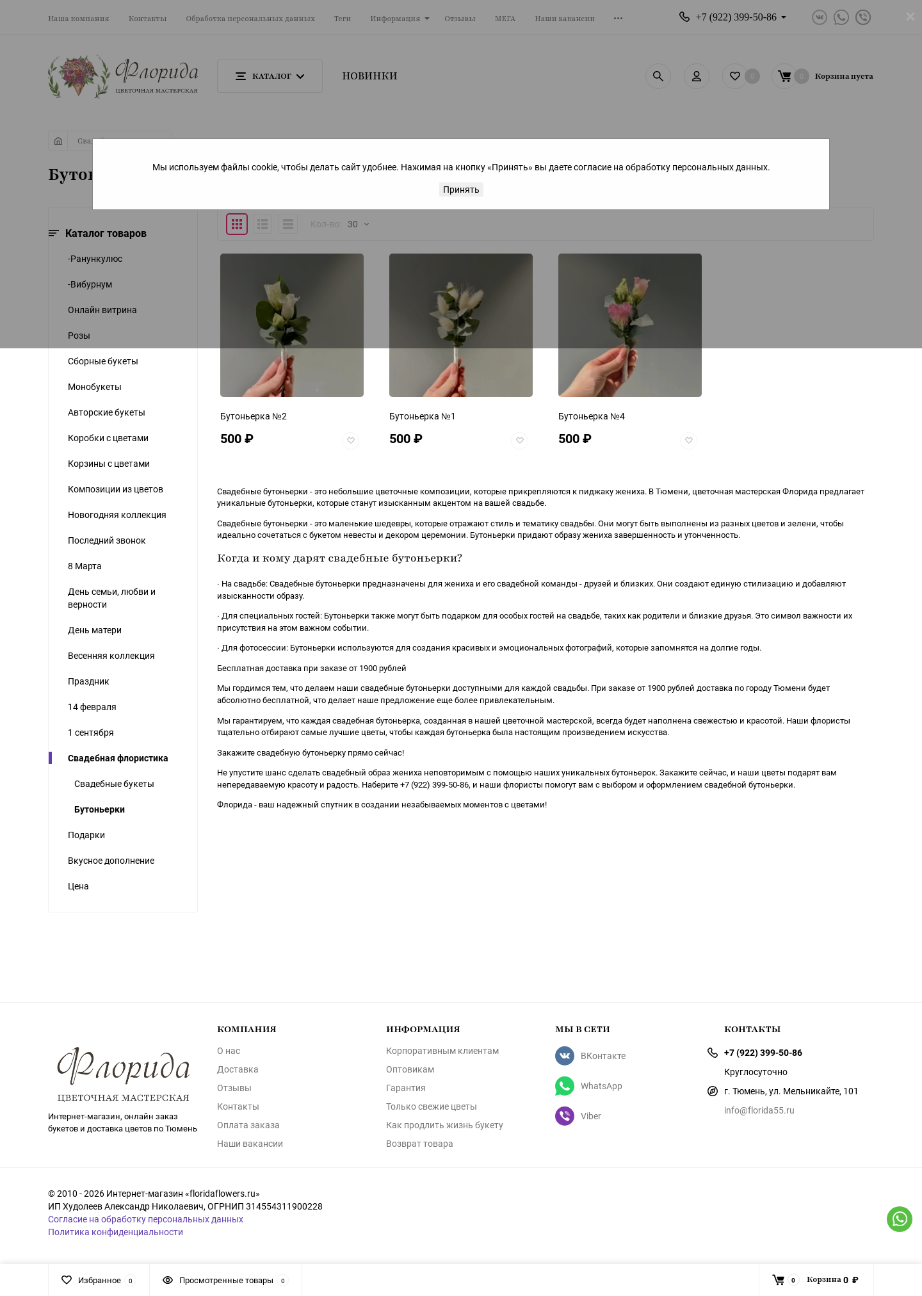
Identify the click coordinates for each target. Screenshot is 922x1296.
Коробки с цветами (108, 438)
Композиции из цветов (115, 489)
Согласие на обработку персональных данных (145, 1219)
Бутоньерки (99, 809)
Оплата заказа (248, 1125)
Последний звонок (107, 540)
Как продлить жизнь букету (444, 1125)
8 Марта (85, 566)
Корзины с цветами (109, 463)
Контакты (238, 1106)
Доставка (238, 1069)
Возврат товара (419, 1143)
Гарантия (406, 1087)
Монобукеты (95, 386)
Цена (78, 886)
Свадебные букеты (114, 783)
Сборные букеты (103, 361)
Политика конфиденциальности (115, 1232)
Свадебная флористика (118, 758)
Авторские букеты (106, 412)
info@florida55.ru (759, 1110)
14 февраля (92, 707)
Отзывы (234, 1087)
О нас (228, 1050)
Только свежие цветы (431, 1106)
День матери (95, 630)
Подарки (86, 835)
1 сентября (91, 732)
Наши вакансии (250, 1143)
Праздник (88, 681)
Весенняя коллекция (111, 655)
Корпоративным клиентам (442, 1050)
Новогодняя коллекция (117, 514)
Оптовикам (410, 1069)
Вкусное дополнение (111, 860)
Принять (461, 189)
